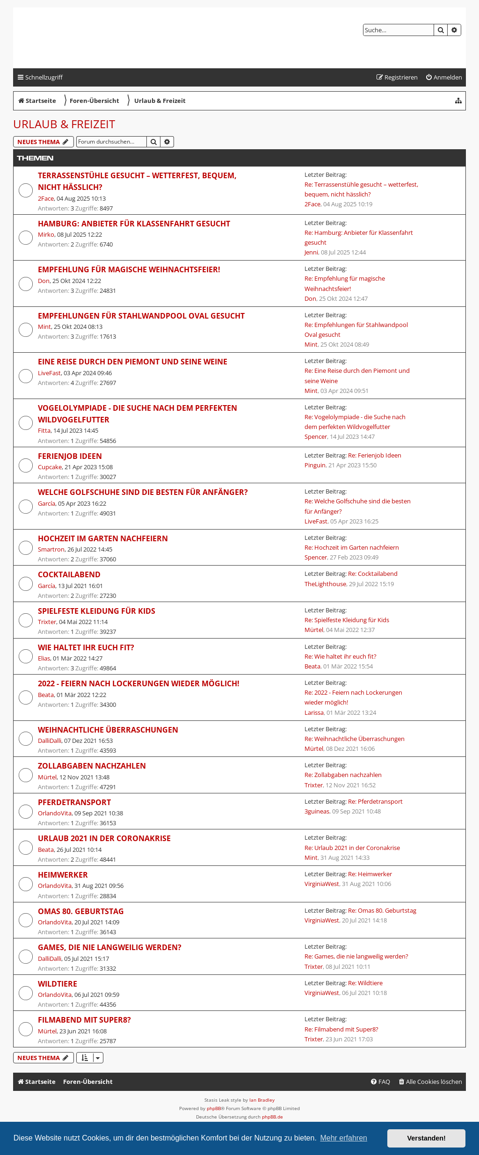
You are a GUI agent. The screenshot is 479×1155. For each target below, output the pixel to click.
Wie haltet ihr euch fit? (86, 647)
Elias (44, 658)
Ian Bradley (262, 1100)
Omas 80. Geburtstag (81, 911)
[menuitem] (443, 77)
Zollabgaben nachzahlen (92, 766)
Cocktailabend (69, 574)
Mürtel (314, 629)
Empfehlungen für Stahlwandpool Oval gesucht (141, 316)
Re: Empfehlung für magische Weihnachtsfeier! (345, 283)
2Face (46, 198)
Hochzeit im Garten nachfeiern (103, 538)
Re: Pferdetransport (375, 801)
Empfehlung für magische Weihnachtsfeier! (129, 269)
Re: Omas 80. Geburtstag (382, 910)
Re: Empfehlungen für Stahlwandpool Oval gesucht (356, 329)
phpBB (214, 1108)
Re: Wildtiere (365, 983)
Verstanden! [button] (426, 1138)
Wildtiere (57, 984)
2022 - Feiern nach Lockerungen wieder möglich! (139, 683)
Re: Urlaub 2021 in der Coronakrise (352, 847)
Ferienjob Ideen (70, 456)
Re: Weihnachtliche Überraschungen (355, 738)
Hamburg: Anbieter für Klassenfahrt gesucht (134, 223)
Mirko (46, 234)
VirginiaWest (322, 883)
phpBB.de (272, 1116)
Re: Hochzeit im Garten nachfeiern (352, 547)
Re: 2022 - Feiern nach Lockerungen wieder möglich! (353, 697)
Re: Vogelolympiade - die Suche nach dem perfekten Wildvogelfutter (355, 422)
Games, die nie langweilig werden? (109, 947)
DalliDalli (49, 740)
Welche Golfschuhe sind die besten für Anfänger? (143, 492)
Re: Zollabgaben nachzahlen (343, 774)
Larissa (314, 712)
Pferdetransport (74, 802)
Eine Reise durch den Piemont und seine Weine (132, 361)
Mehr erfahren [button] (343, 1138)
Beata (312, 666)
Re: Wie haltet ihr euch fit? (341, 656)
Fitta (44, 430)
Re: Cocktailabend (373, 573)
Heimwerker (63, 875)
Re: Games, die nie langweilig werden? (356, 956)
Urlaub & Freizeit (64, 123)
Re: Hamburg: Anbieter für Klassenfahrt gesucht (359, 237)
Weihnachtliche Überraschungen (108, 730)
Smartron (51, 549)
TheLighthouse (325, 584)
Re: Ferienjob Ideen (374, 455)
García (46, 503)
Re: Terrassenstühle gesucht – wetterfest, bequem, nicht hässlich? (361, 189)
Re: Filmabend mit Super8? (341, 1029)
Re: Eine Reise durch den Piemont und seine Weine (357, 375)
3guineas (317, 811)
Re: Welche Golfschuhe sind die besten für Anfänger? (358, 506)
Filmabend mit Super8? (84, 1020)
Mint (44, 326)
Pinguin (315, 465)
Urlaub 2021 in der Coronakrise (104, 838)
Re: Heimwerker (370, 874)
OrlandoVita (55, 813)
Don (44, 280)
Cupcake (50, 467)
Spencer (316, 436)
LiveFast (49, 373)
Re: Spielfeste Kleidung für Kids (347, 620)
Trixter (47, 621)
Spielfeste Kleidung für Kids (96, 611)
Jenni (311, 252)
